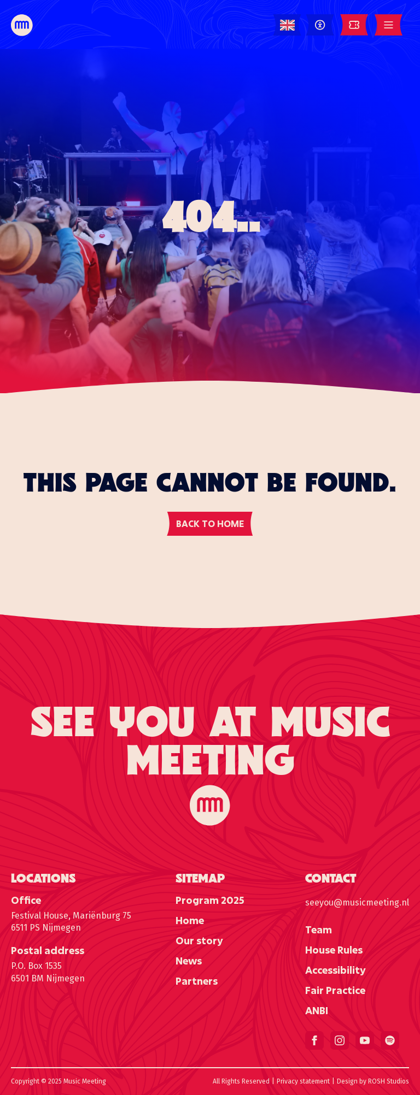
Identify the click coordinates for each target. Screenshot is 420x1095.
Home (190, 920)
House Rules (334, 949)
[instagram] (339, 1040)
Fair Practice (335, 990)
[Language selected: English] (287, 25)
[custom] (390, 1040)
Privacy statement (303, 1081)
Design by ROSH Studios (373, 1081)
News (189, 960)
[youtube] (364, 1040)
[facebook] (314, 1040)
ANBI (316, 1010)
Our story (199, 940)
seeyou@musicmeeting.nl (357, 902)
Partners (197, 980)
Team (318, 929)
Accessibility (335, 969)
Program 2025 (210, 900)
